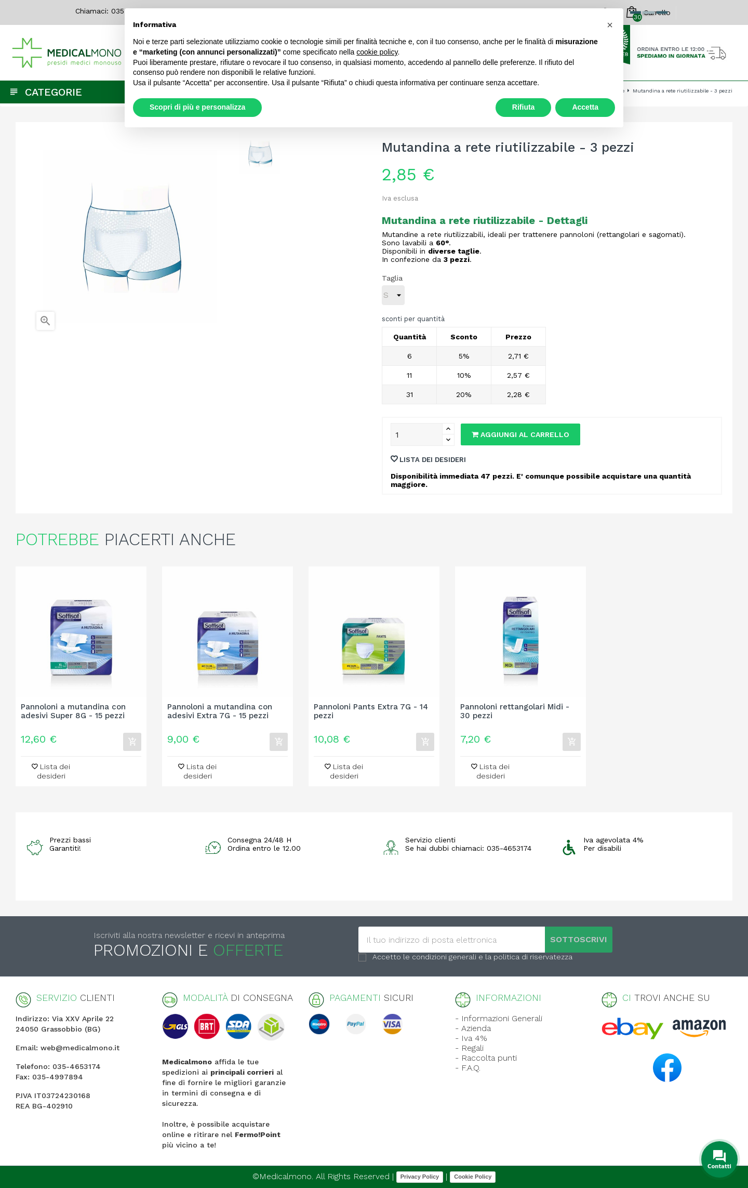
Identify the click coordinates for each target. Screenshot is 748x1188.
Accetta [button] (585, 107)
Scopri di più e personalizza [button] (197, 107)
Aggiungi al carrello (520, 434)
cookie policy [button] (376, 52)
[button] (610, 25)
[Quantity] (417, 434)
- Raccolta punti (486, 1058)
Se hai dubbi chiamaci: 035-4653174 (468, 848)
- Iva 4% (471, 1038)
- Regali (469, 1048)
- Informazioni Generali (498, 1018)
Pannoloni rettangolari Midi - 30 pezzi (514, 711)
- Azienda (473, 1028)
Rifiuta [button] (523, 107)
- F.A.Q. (467, 1068)
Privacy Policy (419, 1176)
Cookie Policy (472, 1176)
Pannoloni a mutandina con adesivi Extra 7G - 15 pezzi (219, 711)
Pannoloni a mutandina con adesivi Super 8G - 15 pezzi (73, 711)
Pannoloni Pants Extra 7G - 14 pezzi (371, 711)
